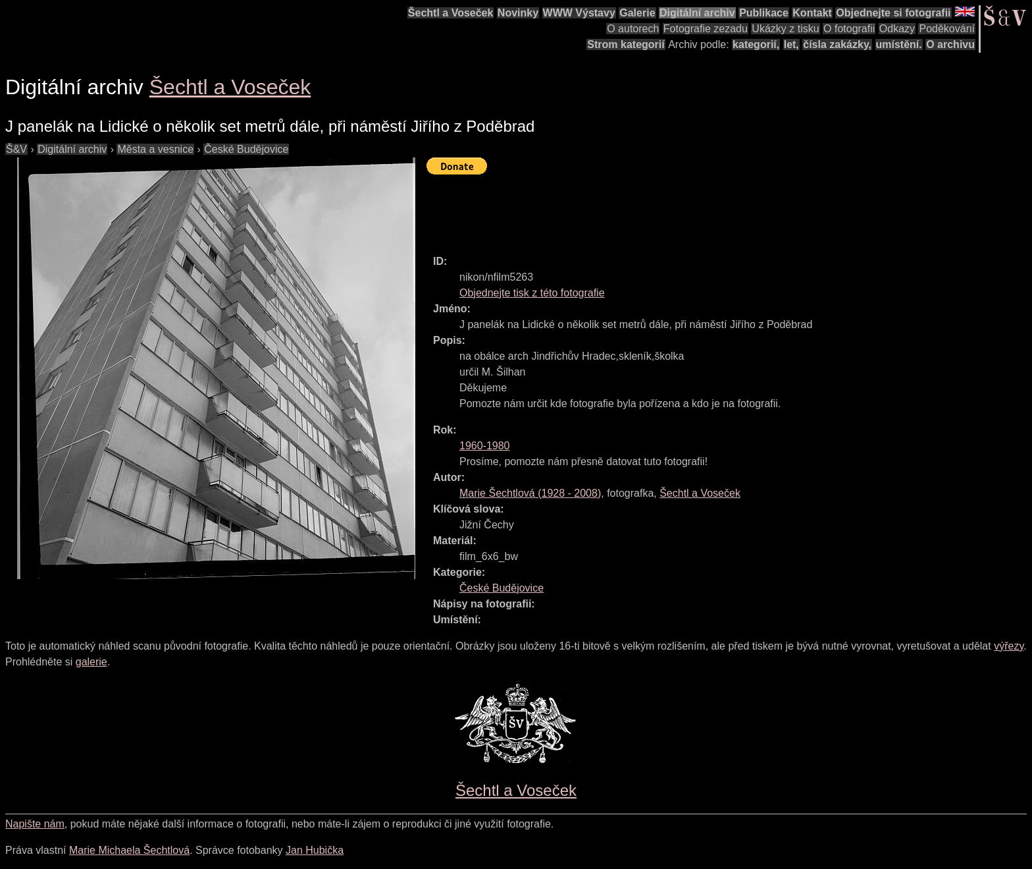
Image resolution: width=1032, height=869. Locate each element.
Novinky (518, 12)
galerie (91, 661)
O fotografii (849, 28)
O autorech (633, 28)
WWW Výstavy (579, 12)
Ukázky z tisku (785, 28)
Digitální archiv (697, 12)
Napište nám (34, 823)
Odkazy (897, 28)
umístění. (899, 44)
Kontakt (812, 12)
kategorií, (756, 44)
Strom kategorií (625, 44)
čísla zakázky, (837, 44)
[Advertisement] (666, 208)
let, (791, 44)
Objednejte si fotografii (893, 12)
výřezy (1008, 646)
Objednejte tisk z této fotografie (532, 292)
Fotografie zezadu (705, 28)
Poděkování (947, 28)
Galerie (637, 12)
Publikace (763, 12)
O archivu (950, 44)
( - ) (530, 493)
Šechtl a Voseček (451, 12)
